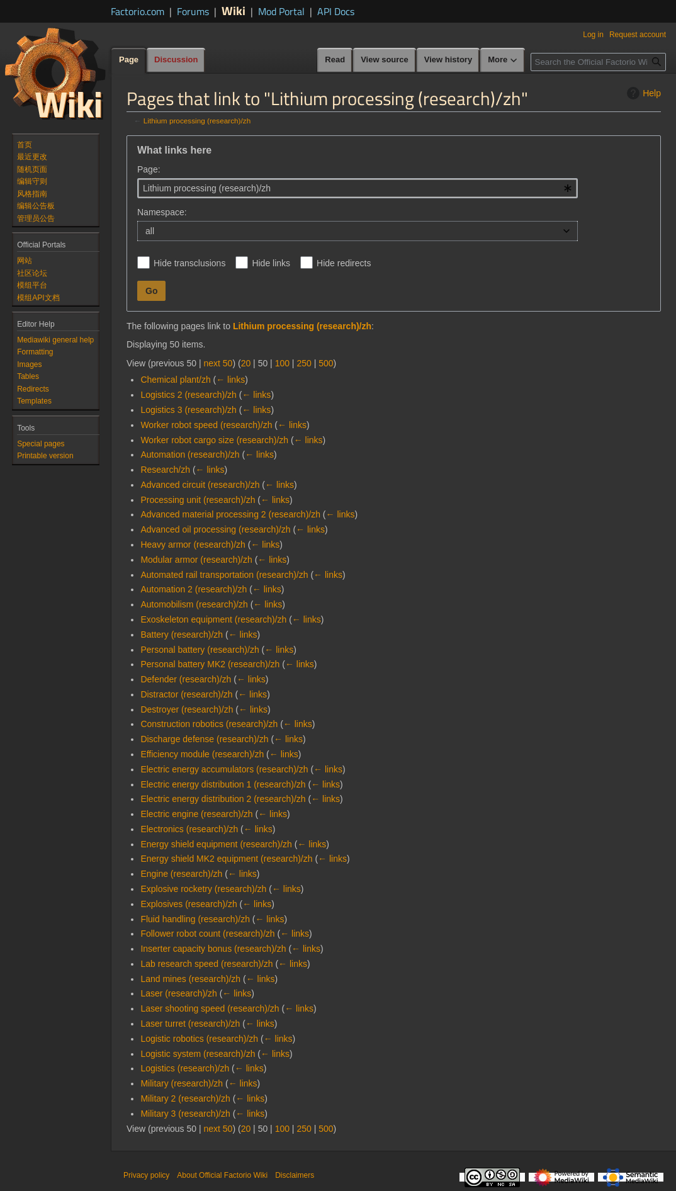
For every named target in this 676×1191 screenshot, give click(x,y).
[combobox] (357, 188)
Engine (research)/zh (181, 874)
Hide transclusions (189, 263)
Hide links (271, 263)
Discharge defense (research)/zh (204, 739)
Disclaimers (294, 1175)
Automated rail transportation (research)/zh (224, 575)
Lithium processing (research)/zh (197, 120)
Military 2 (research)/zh (185, 1098)
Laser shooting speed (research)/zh (209, 1008)
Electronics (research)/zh (189, 829)
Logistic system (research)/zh (197, 1054)
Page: (149, 169)
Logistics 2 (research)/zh (188, 395)
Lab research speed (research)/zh (206, 964)
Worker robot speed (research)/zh (206, 425)
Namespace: (162, 212)
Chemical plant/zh (175, 380)
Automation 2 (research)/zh (193, 589)
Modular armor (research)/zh (196, 560)
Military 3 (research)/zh (185, 1114)
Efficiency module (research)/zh (202, 754)
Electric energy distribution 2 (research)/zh (222, 799)
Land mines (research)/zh (190, 979)
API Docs (335, 11)
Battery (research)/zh (181, 634)
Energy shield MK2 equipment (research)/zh (226, 859)
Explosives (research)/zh (188, 904)
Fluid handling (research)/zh (195, 919)
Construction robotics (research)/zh (209, 724)
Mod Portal (281, 11)
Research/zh (165, 470)
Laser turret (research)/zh (190, 1024)
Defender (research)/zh (185, 679)
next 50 (217, 363)
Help (642, 93)
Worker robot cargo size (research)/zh (214, 440)
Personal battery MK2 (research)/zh (209, 664)
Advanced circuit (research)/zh (199, 485)
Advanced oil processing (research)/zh (215, 529)
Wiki (233, 10)
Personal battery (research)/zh (199, 650)
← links (230, 380)
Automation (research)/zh (189, 454)
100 (282, 363)
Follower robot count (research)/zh (207, 934)
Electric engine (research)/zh (196, 814)
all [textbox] (149, 231)
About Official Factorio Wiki (222, 1175)
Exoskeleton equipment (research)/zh (213, 619)
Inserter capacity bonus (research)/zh (213, 949)
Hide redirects (344, 263)
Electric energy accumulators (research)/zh (224, 769)
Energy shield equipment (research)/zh (215, 844)
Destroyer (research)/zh (186, 709)
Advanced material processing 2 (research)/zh (230, 514)
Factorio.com (137, 11)
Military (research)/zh (181, 1083)
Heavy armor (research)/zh (192, 544)
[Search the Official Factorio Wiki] (598, 62)
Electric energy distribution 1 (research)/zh (222, 784)
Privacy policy (146, 1175)
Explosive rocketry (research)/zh (203, 889)
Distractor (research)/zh (186, 694)
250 (303, 363)
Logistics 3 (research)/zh (188, 410)
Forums (193, 11)
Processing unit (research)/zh (197, 500)
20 (246, 363)
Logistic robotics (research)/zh (199, 1039)
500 (325, 363)
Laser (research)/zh (178, 993)
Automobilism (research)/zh (193, 604)
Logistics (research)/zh (184, 1068)
